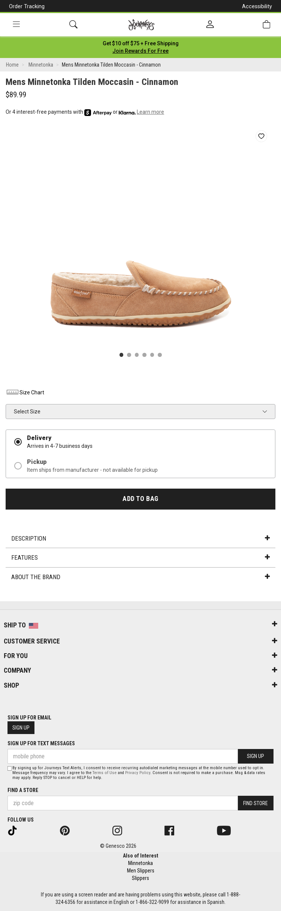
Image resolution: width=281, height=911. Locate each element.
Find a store (22, 790)
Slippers (140, 878)
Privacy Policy (137, 772)
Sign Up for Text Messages (41, 743)
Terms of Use (105, 772)
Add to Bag (140, 498)
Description (140, 538)
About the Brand (140, 577)
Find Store (255, 803)
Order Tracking (27, 6)
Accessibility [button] (257, 6)
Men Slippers (140, 871)
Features (140, 557)
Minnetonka (140, 863)
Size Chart (25, 392)
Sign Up (21, 728)
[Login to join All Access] (141, 43)
